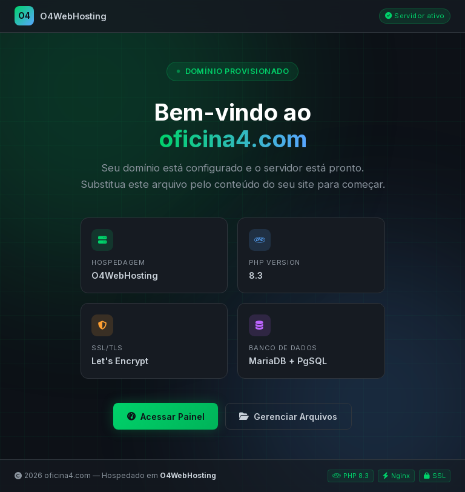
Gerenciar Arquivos (288, 416)
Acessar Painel (166, 416)
